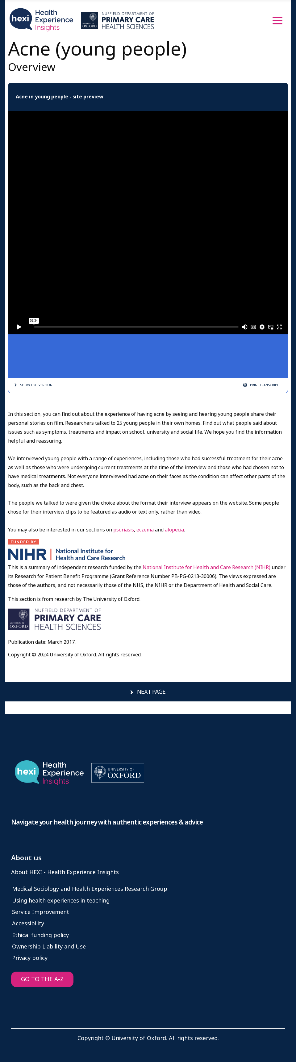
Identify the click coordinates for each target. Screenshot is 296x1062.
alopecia (174, 529)
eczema (145, 529)
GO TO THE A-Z (42, 979)
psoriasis (123, 529)
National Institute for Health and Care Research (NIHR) (206, 567)
